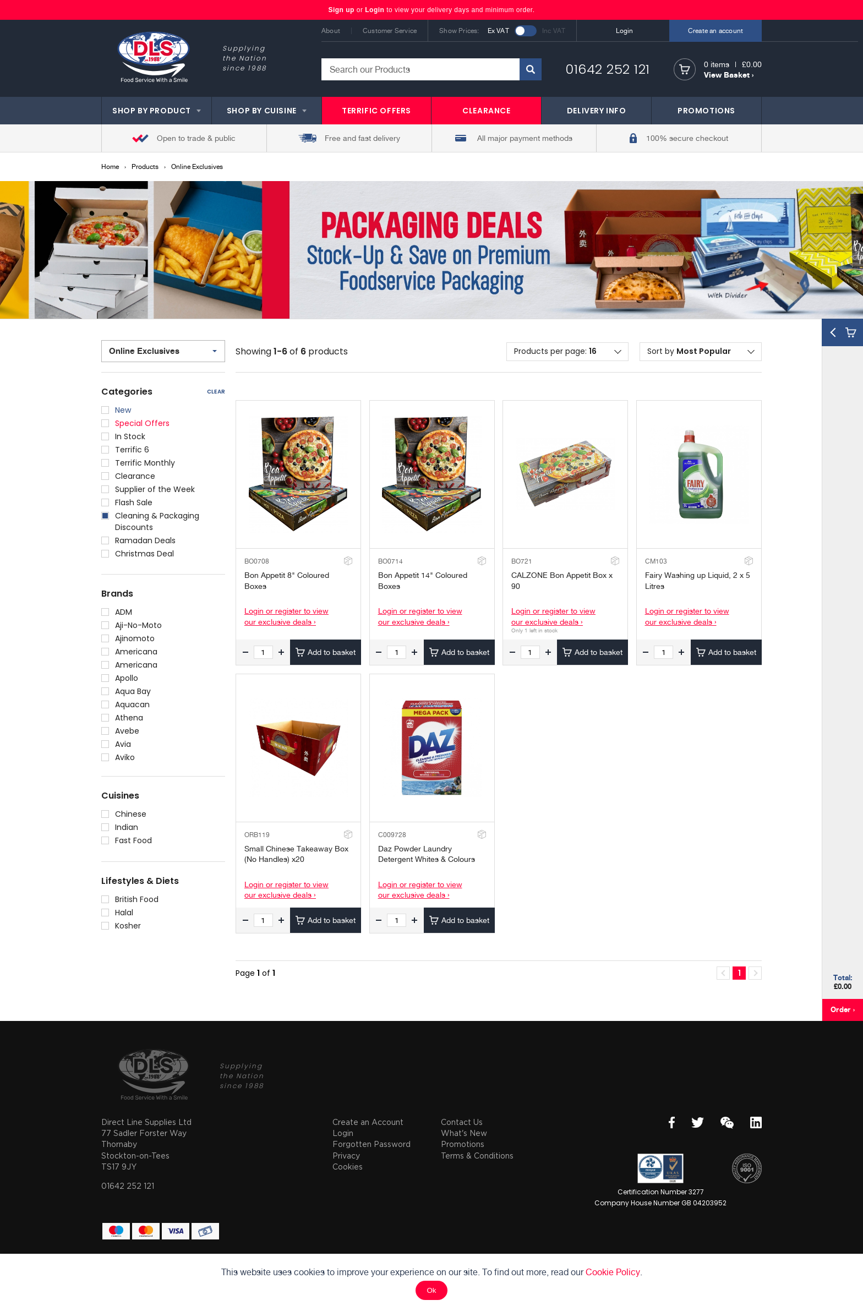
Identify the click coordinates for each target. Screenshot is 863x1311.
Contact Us (462, 1122)
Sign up (342, 10)
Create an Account (367, 1122)
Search (531, 69)
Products (145, 167)
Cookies (347, 1166)
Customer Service (390, 31)
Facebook (672, 1122)
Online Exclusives (197, 167)
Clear (216, 392)
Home (110, 167)
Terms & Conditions (477, 1155)
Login (374, 10)
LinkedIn (756, 1122)
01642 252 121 (607, 69)
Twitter (697, 1122)
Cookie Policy (613, 1272)
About (330, 31)
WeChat (727, 1123)
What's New (464, 1133)
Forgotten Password (371, 1144)
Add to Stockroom (347, 560)
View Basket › (728, 74)
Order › (843, 1009)
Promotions (462, 1144)
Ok (431, 1290)
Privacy (346, 1155)
